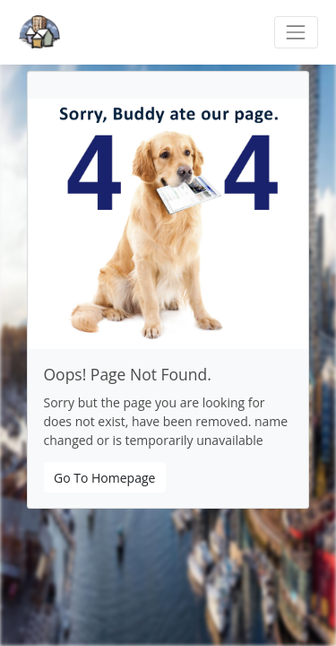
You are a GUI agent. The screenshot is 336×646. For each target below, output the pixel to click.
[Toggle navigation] (296, 32)
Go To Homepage (104, 477)
